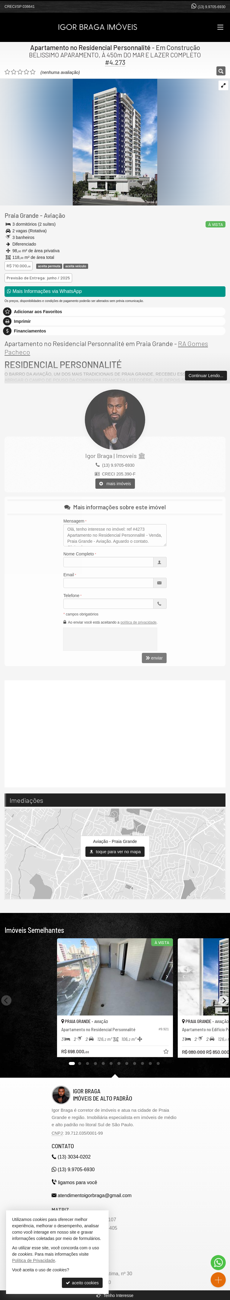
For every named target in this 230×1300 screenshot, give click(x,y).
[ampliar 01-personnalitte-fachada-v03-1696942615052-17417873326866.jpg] (78, 141)
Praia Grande (22, 215)
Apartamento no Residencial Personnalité (90, 47)
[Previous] (57, 976)
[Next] (224, 1000)
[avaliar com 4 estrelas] (26, 72)
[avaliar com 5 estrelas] (33, 72)
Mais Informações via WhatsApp (44, 291)
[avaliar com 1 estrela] (7, 72)
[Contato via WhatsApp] (218, 1262)
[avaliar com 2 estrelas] (14, 72)
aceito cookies (82, 1282)
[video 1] (115, 733)
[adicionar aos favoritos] (167, 1052)
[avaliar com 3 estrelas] (20, 72)
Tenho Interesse (115, 1295)
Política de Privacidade (33, 1260)
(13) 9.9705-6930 (211, 7)
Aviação (54, 215)
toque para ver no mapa (115, 851)
